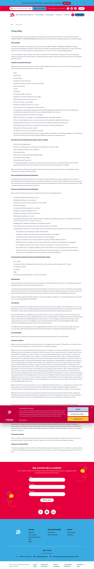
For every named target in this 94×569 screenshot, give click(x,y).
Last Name (31, 490)
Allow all (78, 555)
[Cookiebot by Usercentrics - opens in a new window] (9, 566)
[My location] (30, 7)
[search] (71, 14)
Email (30, 476)
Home (12, 24)
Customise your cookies (78, 560)
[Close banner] (91, 553)
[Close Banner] (84, 2)
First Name (32, 483)
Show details (22, 566)
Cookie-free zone (78, 565)
